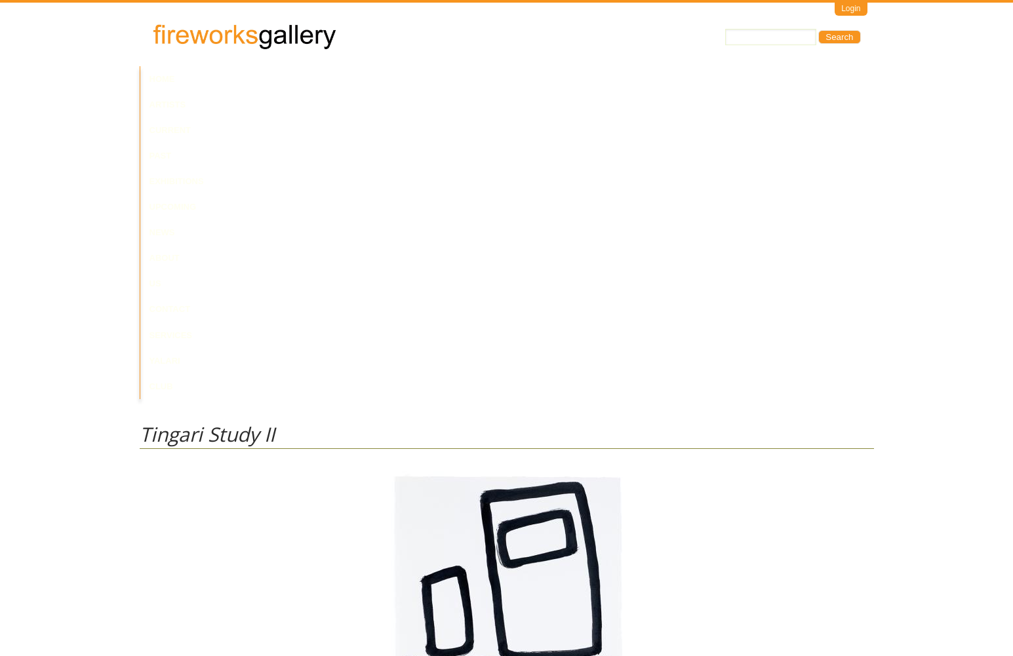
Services (616, 79)
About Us (505, 79)
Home (162, 79)
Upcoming (407, 79)
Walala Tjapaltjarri (173, 498)
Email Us (157, 601)
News (457, 79)
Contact (561, 79)
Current (258, 79)
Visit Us (192, 601)
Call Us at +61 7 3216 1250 (273, 601)
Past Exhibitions (331, 79)
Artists (206, 79)
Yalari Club (679, 79)
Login (850, 8)
